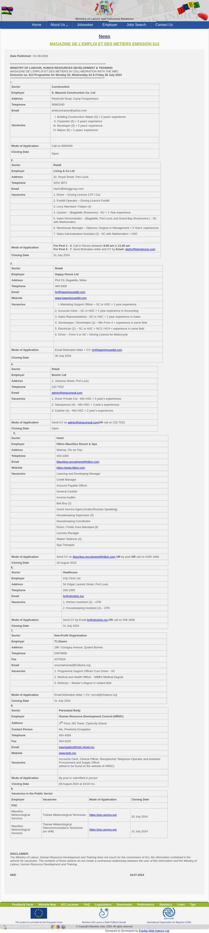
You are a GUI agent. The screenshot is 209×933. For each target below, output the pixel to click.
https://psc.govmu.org (103, 814)
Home (36, 25)
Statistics (165, 904)
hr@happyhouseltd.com (70, 292)
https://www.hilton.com (71, 467)
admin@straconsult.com (67, 392)
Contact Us (164, 25)
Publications (145, 904)
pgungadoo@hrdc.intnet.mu (76, 747)
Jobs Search (136, 25)
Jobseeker (85, 25)
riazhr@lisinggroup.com (140, 249)
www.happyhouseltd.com (71, 298)
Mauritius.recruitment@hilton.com (78, 461)
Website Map (47, 904)
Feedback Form (22, 904)
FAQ (87, 904)
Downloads (124, 904)
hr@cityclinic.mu (73, 596)
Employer (110, 25)
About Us (59, 25)
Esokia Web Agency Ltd (154, 930)
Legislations (103, 904)
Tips (193, 904)
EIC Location (70, 904)
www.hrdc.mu (67, 753)
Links (181, 904)
